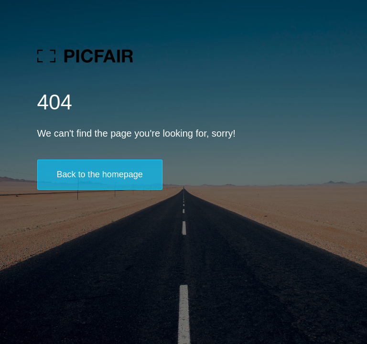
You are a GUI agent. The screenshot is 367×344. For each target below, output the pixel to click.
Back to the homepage (100, 174)
